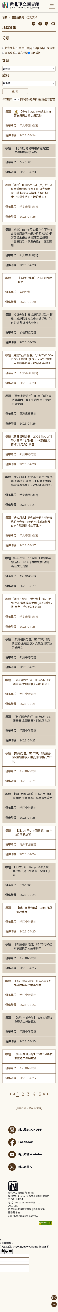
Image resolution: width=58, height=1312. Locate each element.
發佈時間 (10, 135)
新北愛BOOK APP (25, 1130)
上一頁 (14, 1094)
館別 (5, 75)
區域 (5, 61)
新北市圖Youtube (25, 1154)
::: (1, 2)
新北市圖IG (20, 1167)
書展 (29, 48)
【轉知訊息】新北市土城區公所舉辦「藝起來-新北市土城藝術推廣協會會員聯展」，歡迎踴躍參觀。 (32, 481)
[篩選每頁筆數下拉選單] (17, 99)
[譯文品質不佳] (8, 1251)
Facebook (20, 1142)
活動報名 (10, 47)
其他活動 (35, 52)
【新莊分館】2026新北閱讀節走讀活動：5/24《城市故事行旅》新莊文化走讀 (31, 562)
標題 (8, 112)
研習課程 (39, 48)
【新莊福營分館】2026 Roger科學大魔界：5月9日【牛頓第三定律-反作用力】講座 (31, 440)
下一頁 (44, 1094)
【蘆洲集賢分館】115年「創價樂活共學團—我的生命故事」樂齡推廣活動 (31, 400)
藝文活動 (23, 52)
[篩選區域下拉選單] (29, 68)
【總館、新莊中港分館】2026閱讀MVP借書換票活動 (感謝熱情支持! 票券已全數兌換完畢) (32, 603)
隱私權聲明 (39, 1209)
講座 (21, 48)
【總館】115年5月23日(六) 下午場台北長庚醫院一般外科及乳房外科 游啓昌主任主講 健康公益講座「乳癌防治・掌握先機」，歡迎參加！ (32, 237)
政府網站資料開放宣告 (19, 1209)
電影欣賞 (10, 52)
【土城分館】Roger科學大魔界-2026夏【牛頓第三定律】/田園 (32, 871)
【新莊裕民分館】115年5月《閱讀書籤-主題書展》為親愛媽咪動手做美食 (32, 643)
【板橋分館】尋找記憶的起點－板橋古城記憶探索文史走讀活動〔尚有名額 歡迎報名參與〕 (32, 318)
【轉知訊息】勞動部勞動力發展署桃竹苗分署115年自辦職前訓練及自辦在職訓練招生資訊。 (32, 521)
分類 (5, 38)
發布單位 (10, 125)
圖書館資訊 (17, 17)
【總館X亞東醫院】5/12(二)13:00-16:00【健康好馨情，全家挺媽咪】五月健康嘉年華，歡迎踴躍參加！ (32, 359)
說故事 (51, 48)
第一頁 (10, 1094)
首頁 (4, 17)
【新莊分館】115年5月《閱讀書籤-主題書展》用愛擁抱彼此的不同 (32, 757)
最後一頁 (48, 1094)
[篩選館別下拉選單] (29, 83)
